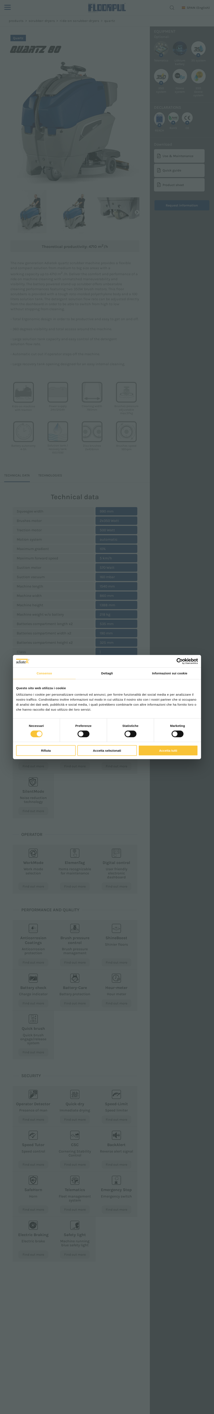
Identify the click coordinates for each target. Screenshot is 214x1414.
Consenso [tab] (44, 673)
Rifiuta (46, 750)
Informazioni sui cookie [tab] (169, 673)
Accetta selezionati (107, 750)
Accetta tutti (168, 750)
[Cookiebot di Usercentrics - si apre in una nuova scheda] (179, 661)
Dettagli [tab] (107, 673)
